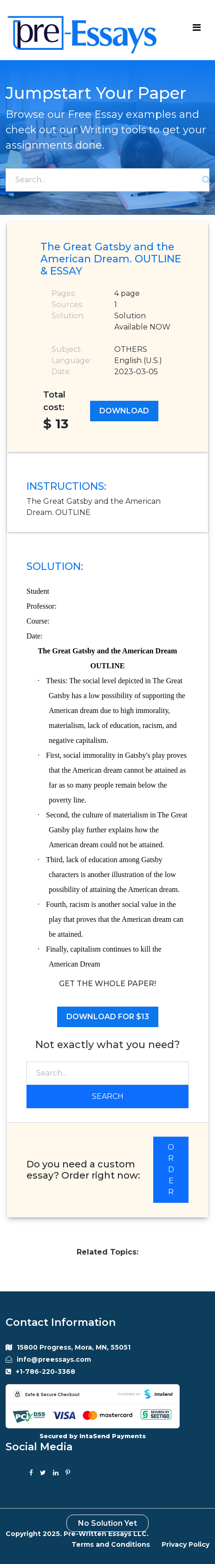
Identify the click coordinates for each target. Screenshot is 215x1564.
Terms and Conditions (111, 1544)
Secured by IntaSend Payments (92, 1436)
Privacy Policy (185, 1544)
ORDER (171, 1169)
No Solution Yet (107, 1523)
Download (124, 410)
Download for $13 (107, 1016)
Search (108, 1096)
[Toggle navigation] (196, 30)
